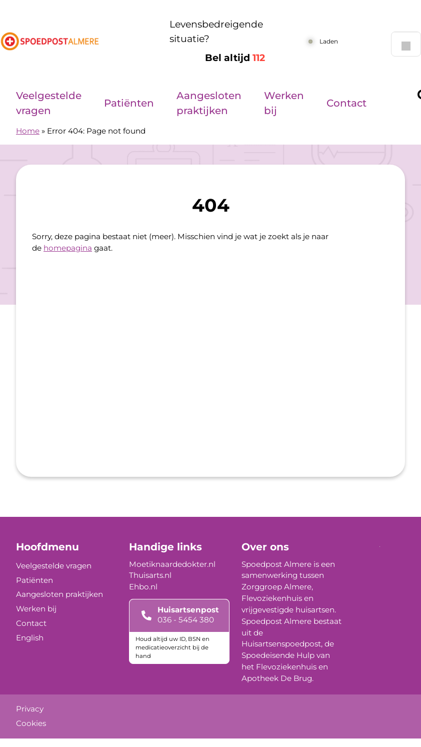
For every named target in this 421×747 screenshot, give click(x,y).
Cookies (31, 723)
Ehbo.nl (143, 586)
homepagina (68, 248)
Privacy (30, 708)
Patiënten (129, 103)
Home (28, 131)
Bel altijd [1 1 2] (235, 58)
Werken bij (284, 103)
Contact (346, 103)
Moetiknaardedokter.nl (172, 564)
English (30, 637)
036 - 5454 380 (186, 619)
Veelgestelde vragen (49, 103)
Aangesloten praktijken (209, 103)
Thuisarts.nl (150, 575)
